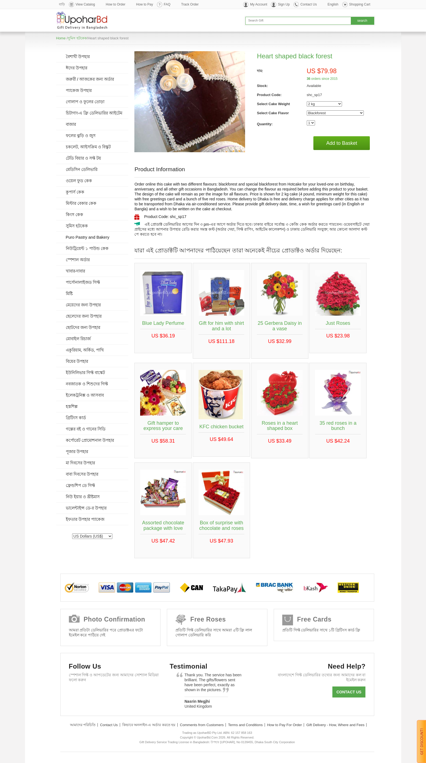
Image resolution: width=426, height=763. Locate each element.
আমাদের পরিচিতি (83, 725)
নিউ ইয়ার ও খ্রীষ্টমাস (83, 496)
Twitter (91, 693)
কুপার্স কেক (75, 192)
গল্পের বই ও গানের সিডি (86, 429)
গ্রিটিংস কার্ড (76, 417)
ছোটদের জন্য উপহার (83, 327)
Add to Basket (341, 143)
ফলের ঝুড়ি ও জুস (81, 135)
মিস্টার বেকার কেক (81, 203)
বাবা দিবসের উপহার (82, 474)
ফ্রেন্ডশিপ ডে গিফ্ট (80, 485)
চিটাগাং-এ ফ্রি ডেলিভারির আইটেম (94, 113)
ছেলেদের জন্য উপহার (84, 316)
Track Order (190, 4)
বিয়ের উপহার (77, 361)
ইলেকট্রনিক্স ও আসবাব (85, 395)
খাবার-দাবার (75, 271)
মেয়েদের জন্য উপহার (83, 305)
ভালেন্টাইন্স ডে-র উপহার (86, 508)
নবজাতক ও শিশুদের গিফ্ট (87, 384)
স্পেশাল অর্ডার (78, 259)
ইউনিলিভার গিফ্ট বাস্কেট (85, 372)
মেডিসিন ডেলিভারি (81, 169)
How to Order (115, 4)
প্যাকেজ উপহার (79, 90)
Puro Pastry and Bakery (87, 237)
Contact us (349, 692)
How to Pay (144, 4)
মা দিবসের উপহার (80, 462)
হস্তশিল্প (72, 406)
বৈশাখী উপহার (78, 56)
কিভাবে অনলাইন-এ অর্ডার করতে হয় (149, 725)
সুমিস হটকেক (77, 38)
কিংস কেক (74, 214)
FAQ (167, 4)
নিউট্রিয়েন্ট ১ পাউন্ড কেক (87, 248)
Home (61, 38)
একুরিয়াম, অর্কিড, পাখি (85, 350)
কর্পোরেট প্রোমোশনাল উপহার (90, 440)
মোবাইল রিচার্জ (78, 338)
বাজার (71, 124)
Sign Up (284, 4)
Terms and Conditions (245, 725)
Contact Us (308, 4)
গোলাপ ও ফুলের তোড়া (85, 101)
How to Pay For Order (284, 725)
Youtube (123, 693)
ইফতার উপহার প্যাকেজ (85, 519)
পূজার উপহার (77, 451)
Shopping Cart (359, 4)
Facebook (75, 693)
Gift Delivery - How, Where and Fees (335, 725)
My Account (258, 4)
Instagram (139, 693)
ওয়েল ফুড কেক (79, 180)
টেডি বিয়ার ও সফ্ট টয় (83, 158)
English (332, 4)
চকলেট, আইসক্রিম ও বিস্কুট (88, 147)
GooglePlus (107, 693)
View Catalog (85, 4)
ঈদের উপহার (76, 68)
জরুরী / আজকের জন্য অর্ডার (90, 79)
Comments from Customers (202, 725)
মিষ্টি (69, 293)
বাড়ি (62, 4)
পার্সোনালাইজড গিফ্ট (83, 282)
